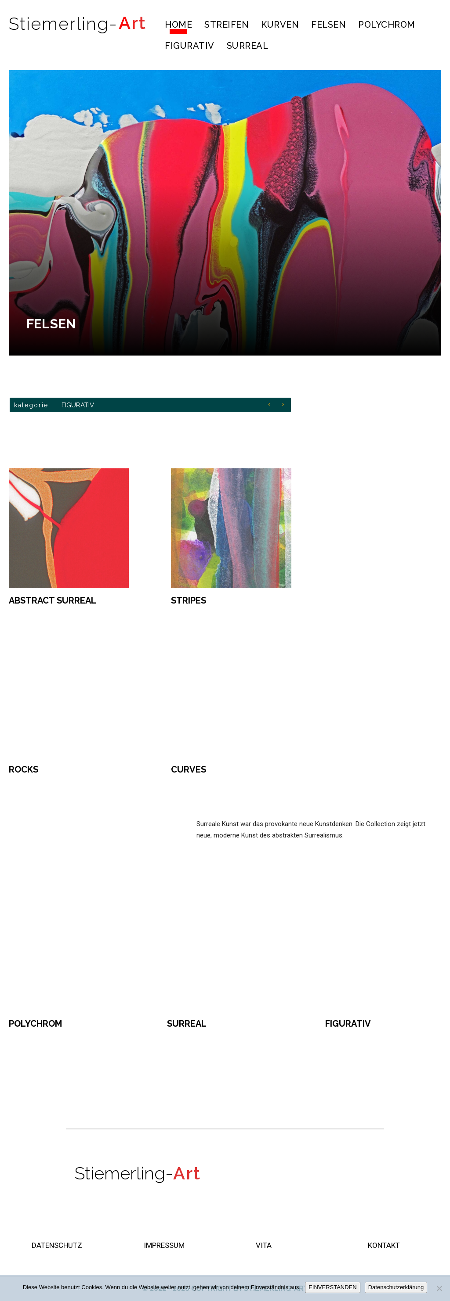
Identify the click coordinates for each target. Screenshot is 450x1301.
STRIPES (188, 600)
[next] (285, 404)
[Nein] (439, 1288)
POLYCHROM (35, 1023)
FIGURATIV (78, 405)
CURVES (188, 769)
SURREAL (187, 1023)
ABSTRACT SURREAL (52, 600)
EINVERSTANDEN (332, 1287)
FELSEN (51, 323)
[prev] (271, 404)
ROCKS (23, 769)
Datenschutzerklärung (396, 1287)
